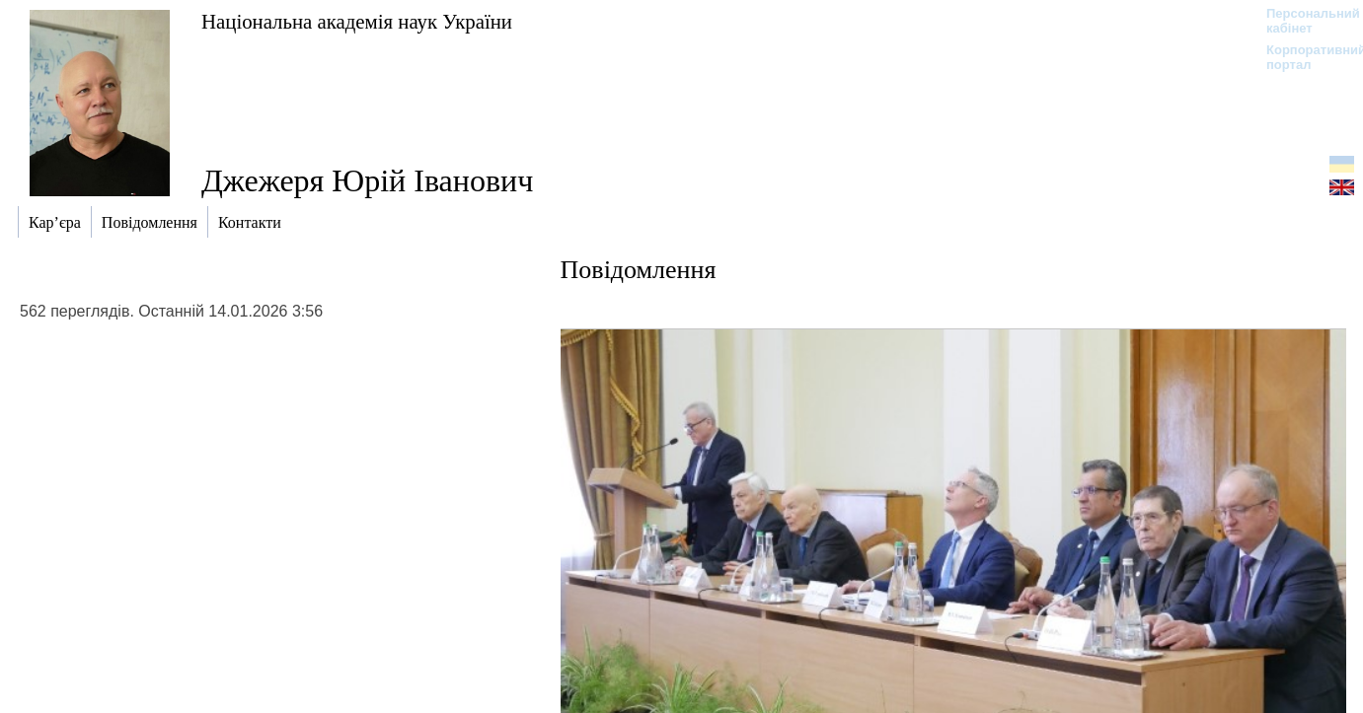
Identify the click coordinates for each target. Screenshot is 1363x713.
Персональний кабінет (1303, 21)
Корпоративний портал (1303, 57)
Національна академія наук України (356, 21)
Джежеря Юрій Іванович (367, 180)
